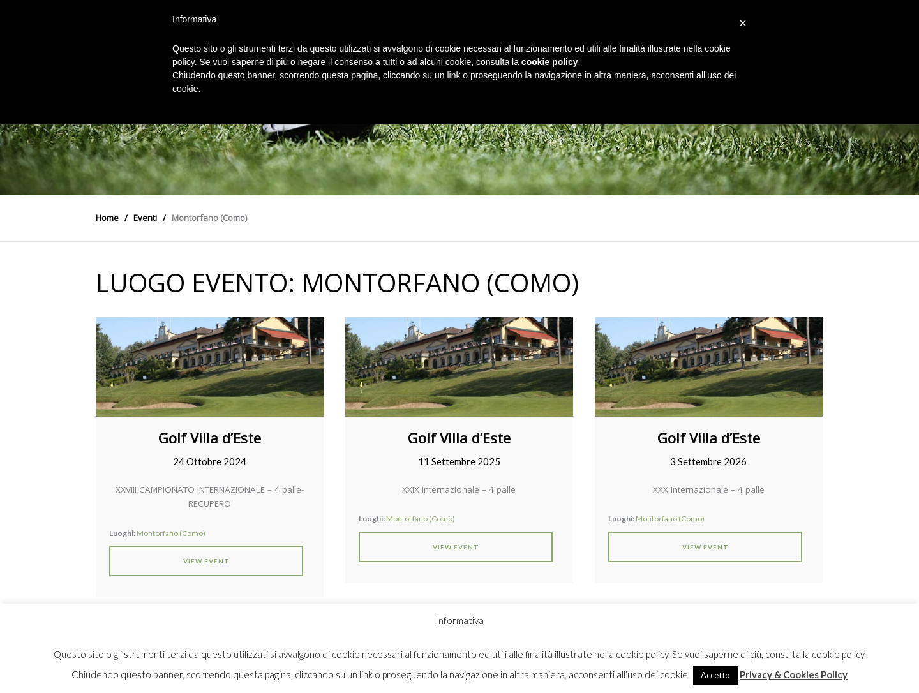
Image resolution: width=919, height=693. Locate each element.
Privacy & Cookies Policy (794, 674)
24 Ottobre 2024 (209, 461)
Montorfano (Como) (171, 533)
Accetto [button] (715, 675)
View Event (206, 561)
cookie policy (549, 62)
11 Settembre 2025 (459, 461)
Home (107, 217)
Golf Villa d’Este (209, 437)
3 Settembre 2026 (708, 461)
